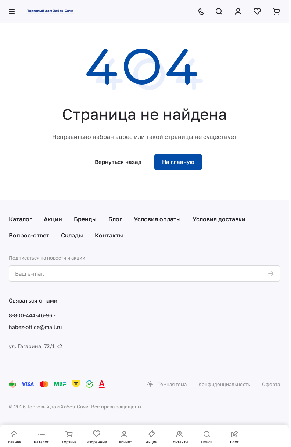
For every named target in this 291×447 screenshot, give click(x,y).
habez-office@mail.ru (35, 327)
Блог (115, 219)
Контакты (109, 235)
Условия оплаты (157, 219)
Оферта (271, 384)
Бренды (85, 219)
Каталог (20, 219)
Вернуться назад (118, 161)
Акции (53, 219)
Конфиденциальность (224, 384)
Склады (72, 235)
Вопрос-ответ (29, 235)
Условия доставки (219, 219)
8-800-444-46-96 (31, 315)
